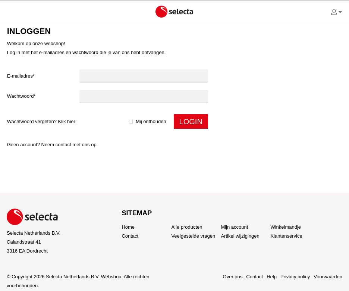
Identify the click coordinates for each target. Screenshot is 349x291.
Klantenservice (286, 236)
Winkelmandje (285, 227)
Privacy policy (295, 276)
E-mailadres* (21, 76)
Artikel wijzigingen (240, 236)
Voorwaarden (328, 276)
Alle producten (186, 227)
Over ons (233, 276)
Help (272, 276)
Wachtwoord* (21, 96)
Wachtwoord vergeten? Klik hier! (42, 121)
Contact (63, 144)
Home (128, 227)
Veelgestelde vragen (193, 236)
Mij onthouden (151, 121)
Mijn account (234, 227)
